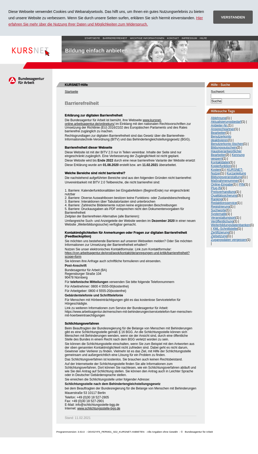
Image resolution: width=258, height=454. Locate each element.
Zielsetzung (219, 236)
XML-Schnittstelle (224, 229)
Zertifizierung (220, 232)
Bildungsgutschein (223, 147)
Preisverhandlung (223, 192)
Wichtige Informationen (147, 38)
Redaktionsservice (224, 203)
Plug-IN (216, 188)
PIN (241, 184)
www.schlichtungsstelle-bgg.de (98, 408)
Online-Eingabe (222, 184)
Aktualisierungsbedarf (226, 122)
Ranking (216, 199)
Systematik (218, 214)
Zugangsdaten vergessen (228, 240)
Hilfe (203, 38)
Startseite (31, 49)
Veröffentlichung (222, 221)
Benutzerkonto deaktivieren (221, 138)
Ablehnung (218, 118)
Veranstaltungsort (223, 217)
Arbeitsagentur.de (26, 80)
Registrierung (220, 206)
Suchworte (218, 210)
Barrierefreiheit (115, 38)
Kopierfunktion (221, 166)
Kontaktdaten (220, 162)
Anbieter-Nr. (219, 125)
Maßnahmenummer (225, 181)
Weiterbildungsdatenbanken (230, 225)
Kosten (216, 170)
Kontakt (173, 38)
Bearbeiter (218, 133)
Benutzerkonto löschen (227, 144)
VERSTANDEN (233, 17)
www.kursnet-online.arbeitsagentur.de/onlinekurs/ (113, 122)
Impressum (189, 38)
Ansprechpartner (222, 129)
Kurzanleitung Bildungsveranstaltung (228, 175)
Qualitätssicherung (224, 195)
